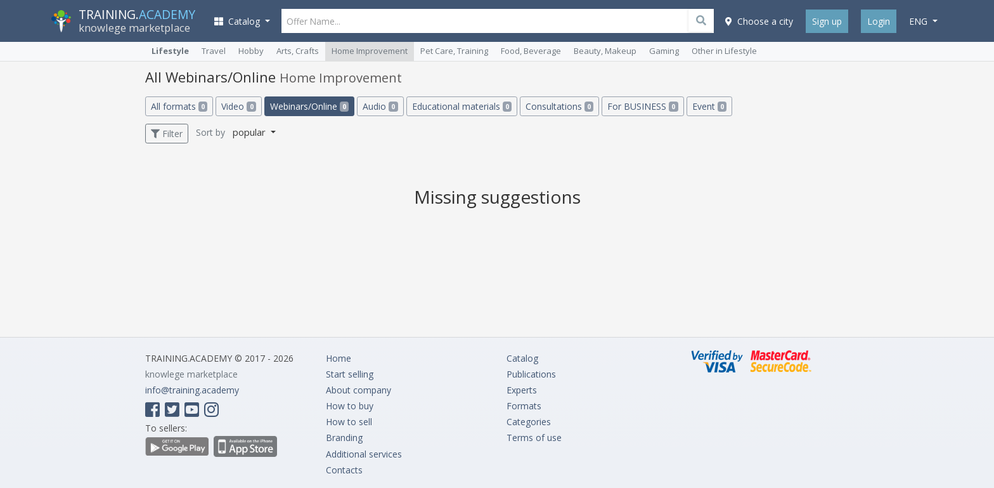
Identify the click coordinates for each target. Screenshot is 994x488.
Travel (214, 50)
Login (878, 21)
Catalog (522, 358)
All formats (179, 106)
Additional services (364, 454)
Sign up (827, 21)
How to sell (349, 422)
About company (358, 390)
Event (709, 106)
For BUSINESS (642, 106)
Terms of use (534, 438)
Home (338, 358)
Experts (522, 390)
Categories (529, 422)
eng (919, 21)
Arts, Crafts (297, 50)
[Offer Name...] (497, 21)
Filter (167, 134)
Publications (531, 374)
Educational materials (462, 106)
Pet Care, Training (454, 50)
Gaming (664, 50)
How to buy (349, 406)
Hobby (251, 50)
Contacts (344, 470)
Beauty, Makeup (605, 50)
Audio (380, 106)
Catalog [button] (238, 21)
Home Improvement (370, 50)
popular (250, 132)
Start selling (349, 374)
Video (238, 106)
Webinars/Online (309, 106)
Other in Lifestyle (724, 50)
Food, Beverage (531, 50)
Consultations (559, 106)
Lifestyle (170, 50)
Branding (344, 438)
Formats (524, 406)
